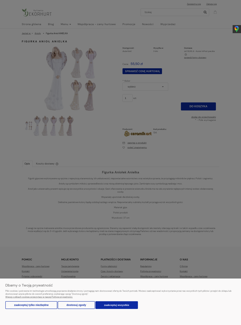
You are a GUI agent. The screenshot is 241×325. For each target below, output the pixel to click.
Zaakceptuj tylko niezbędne (31, 305)
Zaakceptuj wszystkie (116, 305)
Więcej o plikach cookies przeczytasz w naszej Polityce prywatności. (39, 297)
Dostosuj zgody (76, 305)
